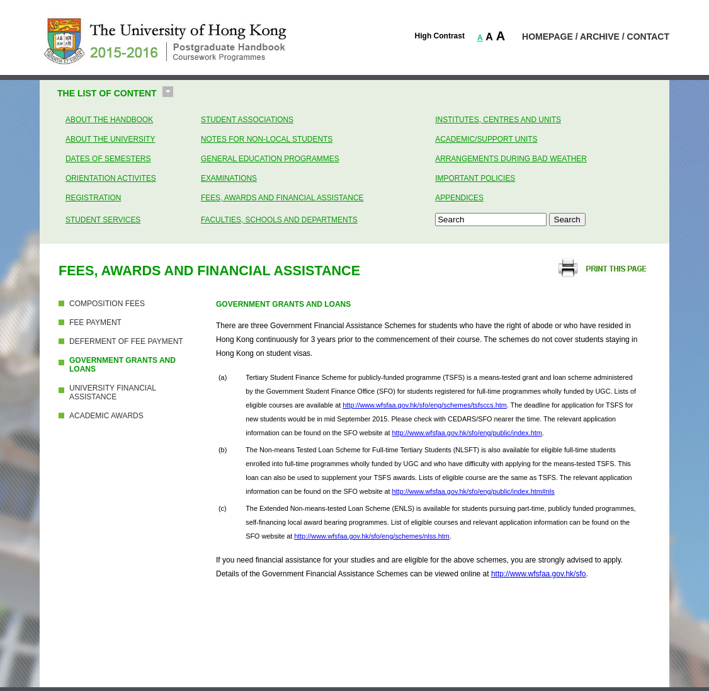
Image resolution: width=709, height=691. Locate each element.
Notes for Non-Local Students (266, 139)
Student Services (102, 219)
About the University (110, 139)
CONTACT (648, 36)
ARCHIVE (600, 36)
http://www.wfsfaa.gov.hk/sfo (538, 573)
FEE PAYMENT (95, 322)
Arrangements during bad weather (511, 158)
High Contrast (440, 35)
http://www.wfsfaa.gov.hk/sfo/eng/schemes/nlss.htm (372, 536)
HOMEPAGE (547, 36)
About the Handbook (109, 119)
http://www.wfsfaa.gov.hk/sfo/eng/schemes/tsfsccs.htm (424, 405)
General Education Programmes (270, 158)
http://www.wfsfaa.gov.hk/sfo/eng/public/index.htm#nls (473, 491)
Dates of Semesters (107, 158)
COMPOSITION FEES (107, 303)
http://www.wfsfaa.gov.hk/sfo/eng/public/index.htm (467, 433)
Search (567, 219)
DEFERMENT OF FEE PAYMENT (126, 341)
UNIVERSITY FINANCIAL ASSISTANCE (112, 392)
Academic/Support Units (486, 139)
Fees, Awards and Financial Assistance (282, 197)
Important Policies (475, 178)
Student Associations (247, 119)
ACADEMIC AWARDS (106, 415)
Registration (93, 197)
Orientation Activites (110, 178)
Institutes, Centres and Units (498, 119)
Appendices (459, 197)
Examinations (229, 178)
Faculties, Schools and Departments (279, 219)
